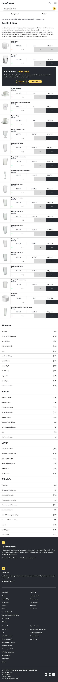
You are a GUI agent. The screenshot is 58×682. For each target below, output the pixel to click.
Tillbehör (14, 19)
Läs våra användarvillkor (10, 558)
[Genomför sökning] (54, 8)
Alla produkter (34, 602)
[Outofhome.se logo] (8, 3)
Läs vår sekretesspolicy (28, 558)
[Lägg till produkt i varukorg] (52, 49)
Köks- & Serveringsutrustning (26, 19)
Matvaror (7, 325)
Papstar (13, 131)
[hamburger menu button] (55, 3)
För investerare (6, 618)
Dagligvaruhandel (7, 645)
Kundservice (5, 602)
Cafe (3, 632)
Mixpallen (4, 621)
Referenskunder (34, 636)
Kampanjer (33, 605)
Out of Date (33, 608)
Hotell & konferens (7, 636)
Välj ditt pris (33, 639)
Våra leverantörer (35, 595)
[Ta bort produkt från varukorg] (40, 49)
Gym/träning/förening (8, 642)
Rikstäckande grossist (36, 632)
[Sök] (28, 8)
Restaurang (5, 629)
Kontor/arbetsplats (7, 639)
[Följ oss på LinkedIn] (53, 674)
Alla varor (8, 19)
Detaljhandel (5, 658)
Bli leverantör (34, 599)
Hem (3, 19)
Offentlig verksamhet (8, 652)
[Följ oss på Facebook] (46, 674)
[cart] (49, 3)
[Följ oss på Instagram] (50, 674)
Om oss (4, 595)
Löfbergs (13, 42)
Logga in (21, 81)
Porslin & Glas (40, 19)
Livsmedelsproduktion (8, 649)
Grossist (4, 662)
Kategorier (15, 14)
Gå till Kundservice (8, 581)
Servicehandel (6, 655)
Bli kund (4, 608)
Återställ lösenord (7, 612)
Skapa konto (35, 81)
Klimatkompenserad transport (10, 615)
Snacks (5, 391)
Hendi (13, 295)
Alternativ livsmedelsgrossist (38, 629)
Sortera (44, 14)
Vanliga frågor (6, 599)
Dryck (5, 442)
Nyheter (4, 605)
